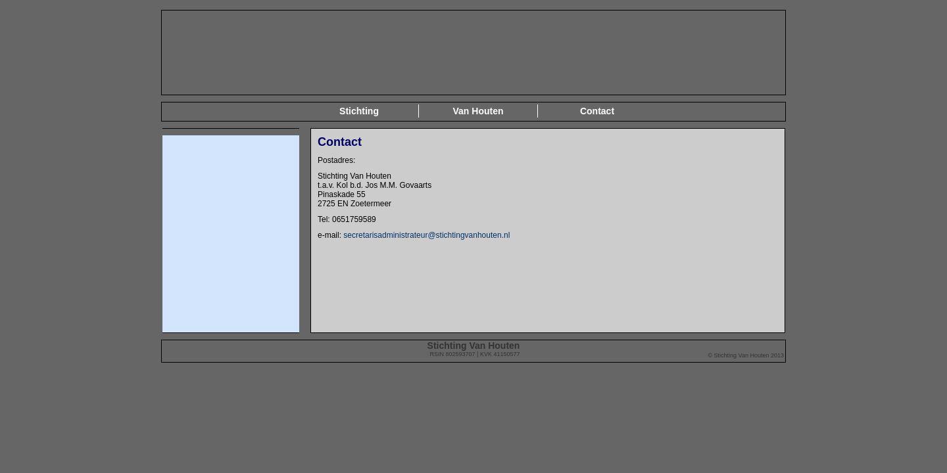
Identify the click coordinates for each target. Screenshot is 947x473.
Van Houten (477, 111)
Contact (597, 111)
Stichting (359, 111)
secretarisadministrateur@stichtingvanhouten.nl (425, 235)
